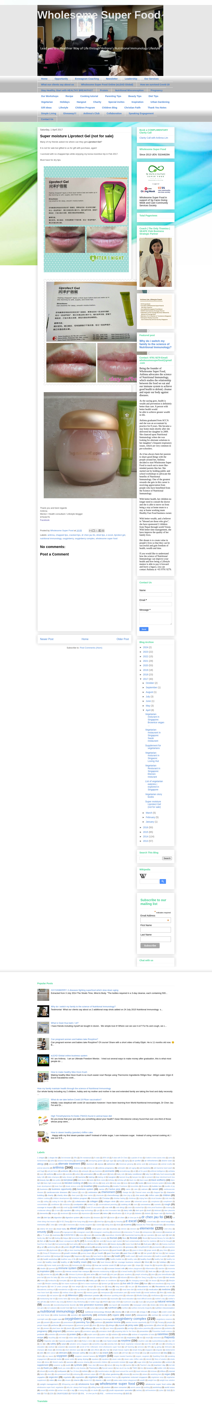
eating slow (109, 1225)
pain (39, 1322)
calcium (144, 1189)
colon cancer (124, 1201)
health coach (130, 1256)
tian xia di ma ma (122, 1368)
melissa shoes (68, 1292)
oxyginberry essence (164, 1319)
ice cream (170, 1265)
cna (38, 1201)
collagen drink (109, 1201)
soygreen (61, 1355)
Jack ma (152, 1271)
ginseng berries (102, 1247)
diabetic (148, 1213)
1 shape (40, 1158)
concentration (42, 1204)
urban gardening (112, 1374)
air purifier (136, 1160)
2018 (146, 674)
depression (85, 1213)
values (144, 1374)
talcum (109, 1365)
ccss (83, 1192)
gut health (99, 1253)
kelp (97, 1277)
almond (52, 1164)
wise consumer (120, 1387)
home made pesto (54, 1265)
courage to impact (45, 1207)
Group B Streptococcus (52, 1253)
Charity (97, 102)
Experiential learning (133, 1235)
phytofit (121, 1325)
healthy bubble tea (117, 1259)
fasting (57, 1238)
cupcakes (67, 1210)
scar (160, 1344)
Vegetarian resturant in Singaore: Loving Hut (152, 756)
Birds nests (101, 1180)
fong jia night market (114, 1241)
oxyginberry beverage (102, 1319)
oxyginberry (68, 538)
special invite (55, 1359)
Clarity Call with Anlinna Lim (153, 137)
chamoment (108, 1192)
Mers (162, 1292)
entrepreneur (148, 1232)
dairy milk (128, 1210)
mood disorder (101, 1299)
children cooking (43, 1198)
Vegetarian (47, 102)
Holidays (65, 102)
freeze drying (116, 1244)
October (150, 683)
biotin (91, 1180)
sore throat (135, 1353)
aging (127, 1161)
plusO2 (78, 1328)
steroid (148, 1359)
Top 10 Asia (74, 1371)
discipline (86, 1218)
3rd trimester (66, 1158)
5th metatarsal (85, 1158)
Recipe (69, 96)
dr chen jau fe (133, 1218)
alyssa (100, 1164)
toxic (93, 1371)
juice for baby (52, 1277)
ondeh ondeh (167, 1312)
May (148, 705)
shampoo (40, 1350)
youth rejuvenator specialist (120, 1390)
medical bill (141, 1289)
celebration (92, 1192)
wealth (142, 1380)
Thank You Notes (157, 107)
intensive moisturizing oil (102, 1271)
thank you (48, 1368)
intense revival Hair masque (77, 1271)
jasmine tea (47, 1274)
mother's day (160, 1299)
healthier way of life (68, 1259)
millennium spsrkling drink (113, 1295)
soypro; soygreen (142, 1356)
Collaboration (114, 113)
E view (51, 1225)
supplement (42, 1365)
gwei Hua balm (113, 1253)
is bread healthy (127, 1271)
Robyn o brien (87, 1341)
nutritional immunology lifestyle (98, 1312)
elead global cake (99, 1229)
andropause (153, 1164)
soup (145, 1353)
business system (85, 1189)
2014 (146, 836)
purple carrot (92, 1334)
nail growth (150, 1302)
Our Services (151, 78)
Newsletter (112, 78)
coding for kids (57, 1201)
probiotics (51, 1334)
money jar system (86, 1299)
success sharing (83, 1362)
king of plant (158, 1277)
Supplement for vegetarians (153, 747)
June (148, 701)
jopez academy (126, 1274)
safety (53, 1344)
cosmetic (157, 1204)
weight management (49, 1384)
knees (42, 1281)
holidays (163, 1262)
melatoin (56, 1292)
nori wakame (52, 1308)
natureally (46, 1305)
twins (42, 1374)
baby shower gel (68, 1177)
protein (72, 1334)
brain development (44, 1186)
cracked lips (74, 535)
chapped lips (62, 535)
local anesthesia (157, 1284)
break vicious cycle (73, 1186)
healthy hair (158, 1259)
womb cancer (136, 1387)
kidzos (132, 1277)
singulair (159, 1350)
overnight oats (42, 1319)
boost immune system (155, 1183)
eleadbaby (113, 1229)
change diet (127, 1192)
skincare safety (78, 1353)
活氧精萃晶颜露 (62, 1393)
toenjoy (172, 1368)
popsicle (120, 1328)
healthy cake (132, 1259)
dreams (91, 1221)
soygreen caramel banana (85, 1356)
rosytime (126, 1340)
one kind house (43, 1315)
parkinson (98, 1322)
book (133, 1183)
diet (38, 1217)
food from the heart (44, 1244)
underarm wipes (89, 1374)
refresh (83, 1338)
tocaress (150, 1368)
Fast (50, 1238)
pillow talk (160, 1325)
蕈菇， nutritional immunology (111, 1393)
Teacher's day (145, 1365)
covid (58, 1207)
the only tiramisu (79, 1368)
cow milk (108, 1207)
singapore (149, 1350)
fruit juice (148, 1244)
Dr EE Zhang (64, 1221)
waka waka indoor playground (125, 1380)
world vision (170, 1387)
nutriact (101, 1308)
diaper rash (158, 1213)
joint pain (113, 1274)
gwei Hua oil (128, 1253)
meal (110, 1289)
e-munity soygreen (85, 1225)
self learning (129, 1347)
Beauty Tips (134, 96)
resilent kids (119, 1338)
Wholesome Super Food (99, 15)
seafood (51, 1347)
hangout (67, 1256)
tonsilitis (51, 1371)
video (51, 1380)
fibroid (144, 1238)
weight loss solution (167, 1380)
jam (160, 1271)
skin (41, 1353)
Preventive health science (162, 1331)
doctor (112, 1218)
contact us (91, 1204)
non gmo (40, 1308)
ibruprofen (159, 1265)
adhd (52, 1161)
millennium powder (91, 1295)
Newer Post (46, 639)
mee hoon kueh (43, 1292)
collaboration (80, 1201)
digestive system (72, 1217)
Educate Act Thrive (143, 1225)
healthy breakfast (97, 1259)
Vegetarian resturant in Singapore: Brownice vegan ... (154, 720)
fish (173, 1238)
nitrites (161, 1305)
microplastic (41, 1295)
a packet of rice (136, 1158)
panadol (47, 1322)
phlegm (111, 1325)
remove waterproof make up (100, 1338)
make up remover (80, 1289)
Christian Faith (132, 107)
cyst (97, 1210)
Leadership (131, 78)
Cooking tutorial (89, 96)
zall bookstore (150, 1390)
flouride (52, 1241)
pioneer (46, 1328)
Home (44, 78)
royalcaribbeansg (158, 1341)
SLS (97, 1353)
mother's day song (57, 1302)
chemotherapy (113, 1195)
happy (87, 1256)
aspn (42, 1174)
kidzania (124, 1277)
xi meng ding (82, 1390)
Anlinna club (78, 1168)
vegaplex (41, 1377)
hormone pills (77, 1265)
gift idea (76, 1247)
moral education (127, 1299)
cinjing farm (143, 1198)
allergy (40, 1164)
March (149, 812)
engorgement (68, 1232)
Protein (104, 90)
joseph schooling (141, 1274)
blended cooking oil (73, 1183)
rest (141, 1338)
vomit (108, 1380)
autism (77, 1174)
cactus (102, 1189)
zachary (139, 1390)
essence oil (170, 1232)
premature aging (89, 1331)
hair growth (148, 1253)
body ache (105, 1183)
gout (127, 1250)
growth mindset (70, 1253)
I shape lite (148, 1265)
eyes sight (161, 1235)
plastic (69, 1328)
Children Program (85, 107)
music (140, 1302)
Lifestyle (63, 107)
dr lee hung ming (78, 1221)
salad (63, 1344)
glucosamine (157, 1247)
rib (78, 1341)
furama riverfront (168, 1244)
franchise (94, 1244)
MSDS (105, 1302)
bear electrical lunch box (165, 1177)
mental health (135, 1292)
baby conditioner (135, 1174)
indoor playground (135, 1268)
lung (110, 1286)
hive (154, 1262)
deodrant (75, 1213)
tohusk (42, 1371)
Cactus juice (114, 1189)
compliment (167, 1201)
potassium (158, 1328)
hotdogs (89, 1265)
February (151, 817)
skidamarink (170, 1350)
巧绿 (45, 1393)
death (149, 1210)
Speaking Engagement (141, 113)
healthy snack (80, 1262)
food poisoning (60, 1244)
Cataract (74, 1192)
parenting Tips (83, 1322)
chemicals (100, 1195)
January (150, 821)
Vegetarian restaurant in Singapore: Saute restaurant (153, 735)
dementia (44, 1213)
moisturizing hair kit (47, 1299)
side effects (95, 1350)
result (148, 1338)
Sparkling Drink (158, 1356)
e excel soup (164, 1221)
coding (46, 1201)
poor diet (99, 1328)
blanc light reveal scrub (52, 1183)
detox (105, 1213)
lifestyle (163, 1281)
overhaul (154, 1315)
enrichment (116, 1232)
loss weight (88, 1286)
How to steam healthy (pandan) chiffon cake (72, 1132)
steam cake (116, 1359)
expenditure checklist (113, 1235)
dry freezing (118, 1221)
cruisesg (169, 1207)
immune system (67, 1268)
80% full (106, 1158)
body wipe (117, 1183)
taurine (128, 1365)
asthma (50, 1174)
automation (88, 1174)
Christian (106, 1198)
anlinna (51, 535)
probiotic (41, 1334)
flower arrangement (66, 1241)
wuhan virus (62, 1390)
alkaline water (166, 1161)
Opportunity (61, 78)
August (150, 692)
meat (117, 1289)
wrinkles (51, 1390)
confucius (66, 1204)
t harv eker (92, 1365)
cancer (155, 1189)
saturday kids (112, 1344)
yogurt (103, 1390)
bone (126, 1183)
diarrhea (169, 1213)
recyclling (51, 1338)
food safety (73, 1244)
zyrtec (161, 1390)
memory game (92, 1292)
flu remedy (89, 1241)
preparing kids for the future (125, 1331)
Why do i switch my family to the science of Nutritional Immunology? (155, 344)
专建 (168, 1390)
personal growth (83, 1325)
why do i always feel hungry (77, 1387)
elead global (77, 1228)
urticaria (126, 1374)
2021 (146, 661)
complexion (155, 1201)
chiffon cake (154, 1195)
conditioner (55, 1204)
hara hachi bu (98, 1256)
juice (153, 1274)
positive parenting (144, 1328)
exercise (98, 1235)
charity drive (62, 1195)
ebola (118, 1225)
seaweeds (72, 1347)
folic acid (99, 1241)
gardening (51, 1247)
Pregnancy (157, 90)
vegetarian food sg (111, 1377)
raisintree (162, 1334)
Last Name (146, 934)
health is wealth (161, 1256)
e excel (109, 535)
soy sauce (49, 1356)
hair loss (159, 1253)
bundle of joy (170, 1186)
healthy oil (65, 1262)
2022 (146, 656)
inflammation (150, 1268)
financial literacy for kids (159, 1238)
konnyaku (63, 1281)
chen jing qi (127, 1195)
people (169, 1322)
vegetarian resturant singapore (134, 1377)
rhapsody (169, 1337)
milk (63, 1295)
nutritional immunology (50, 538)
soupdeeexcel (155, 1353)
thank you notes (64, 1368)
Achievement (42, 1161)
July (148, 696)
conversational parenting (108, 1204)
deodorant (64, 1213)
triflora (162, 1371)
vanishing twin (155, 1374)
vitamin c (99, 1380)
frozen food (129, 1244)
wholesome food (86, 1384)
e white (60, 1225)
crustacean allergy (44, 1210)
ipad (116, 1271)
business (44, 1189)
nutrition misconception (165, 1308)
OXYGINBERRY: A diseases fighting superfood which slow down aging (84, 990)
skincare (63, 1352)
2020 (146, 665)
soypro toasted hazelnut (123, 1356)
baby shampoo (53, 1177)
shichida (59, 1350)
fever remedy (101, 1238)
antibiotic (64, 1171)
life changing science (137, 1281)
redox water (73, 1338)
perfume (54, 1325)
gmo (62, 1250)
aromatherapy (125, 1171)
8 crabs (97, 1158)
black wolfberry (158, 1180)
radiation (114, 1334)
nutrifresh (112, 1308)
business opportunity (62, 1189)
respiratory (131, 1337)
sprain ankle (69, 1359)
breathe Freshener (120, 1186)
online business (60, 1315)
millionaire (130, 1295)
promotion (62, 1334)
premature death (105, 1331)
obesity (118, 1312)
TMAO (134, 1368)
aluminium (90, 1164)
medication (153, 1289)
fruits (157, 1244)
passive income (113, 1322)
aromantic (109, 1171)
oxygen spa (56, 1319)
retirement (157, 1338)
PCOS (152, 1322)
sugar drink (141, 1362)
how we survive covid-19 (105, 1265)
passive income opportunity (136, 1322)
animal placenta (43, 1168)
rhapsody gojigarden (66, 1341)
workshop (157, 1387)
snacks (116, 1353)
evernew (56, 1235)
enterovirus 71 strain (132, 1232)
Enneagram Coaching (87, 78)
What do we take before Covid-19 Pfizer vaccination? (76, 1099)
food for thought (166, 1241)
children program (80, 1198)
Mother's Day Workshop (76, 1302)
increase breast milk (116, 1268)
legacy (122, 1280)
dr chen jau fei (88, 535)
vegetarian (93, 1377)
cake (136, 1189)
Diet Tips (153, 96)
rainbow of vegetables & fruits (143, 1334)
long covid (171, 1284)
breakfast (88, 1186)
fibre (124, 1238)
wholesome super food (106, 538)
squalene (105, 1359)
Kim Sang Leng (144, 1277)
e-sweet (98, 1225)
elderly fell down (46, 1229)
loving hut (100, 1286)
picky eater (133, 1325)
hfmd (147, 1262)
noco (169, 1305)
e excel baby (151, 1221)
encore (57, 1232)
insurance (58, 1271)
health (117, 1256)
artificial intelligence (157, 1171)
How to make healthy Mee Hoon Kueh (69, 1072)
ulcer (49, 1374)
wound (42, 1390)
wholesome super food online (159, 1384)
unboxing (76, 1374)
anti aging (132, 1168)
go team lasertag (73, 1250)
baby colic (121, 1174)
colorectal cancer (141, 1201)
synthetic (78, 1365)
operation (74, 1315)
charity (50, 1195)
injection (161, 1268)
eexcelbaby (170, 1225)
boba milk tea (93, 1183)
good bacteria (104, 1250)
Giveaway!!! (69, 113)
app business (97, 1171)
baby (112, 1174)
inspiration (45, 1271)
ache (170, 1158)
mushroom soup (129, 1302)
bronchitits (134, 1186)
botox (169, 1183)
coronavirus (145, 1204)
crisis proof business (155, 1207)
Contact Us (47, 119)
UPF (100, 1374)
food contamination (132, 1241)
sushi (68, 1365)
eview (81, 1235)
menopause (105, 1292)
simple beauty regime (121, 1350)
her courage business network (127, 1262)
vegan (167, 1374)
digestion (58, 1217)
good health (117, 1250)
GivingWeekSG (143, 1247)
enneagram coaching (101, 1232)
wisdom (107, 1387)
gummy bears (86, 1253)
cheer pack (75, 1195)
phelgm (102, 1325)
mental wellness (150, 1292)
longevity (43, 1286)
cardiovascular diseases (57, 1192)
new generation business (91, 1305)
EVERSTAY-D (70, 1235)
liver (146, 1283)
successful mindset (118, 1362)
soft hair (125, 1353)
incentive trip (99, 1268)
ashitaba (171, 1171)
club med (168, 1198)
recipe (40, 1337)
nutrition (125, 1308)
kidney (114, 1277)
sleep (91, 1353)
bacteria (81, 1177)
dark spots (140, 1210)
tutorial (172, 1371)
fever (88, 1238)
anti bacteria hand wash (163, 1168)
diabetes (138, 1213)
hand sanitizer (45, 1256)
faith (170, 1235)
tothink (85, 1371)
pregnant (57, 1331)
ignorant (52, 1268)
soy (165, 1352)
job (63, 1274)
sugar (131, 1362)
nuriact (92, 1308)
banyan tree (136, 1177)
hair (139, 1253)
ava (97, 1174)
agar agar (109, 1161)
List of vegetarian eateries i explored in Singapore (154, 785)
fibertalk (113, 1238)
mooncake (114, 1299)
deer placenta (169, 1210)
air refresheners (151, 1160)
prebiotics (168, 1328)
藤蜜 (127, 1393)
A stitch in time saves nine (155, 1158)
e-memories (70, 1225)
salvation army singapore (79, 1344)
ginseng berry (117, 1247)
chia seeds (140, 1195)
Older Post (123, 639)
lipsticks (117, 1284)
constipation (78, 1204)
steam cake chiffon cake (133, 1359)
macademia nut (64, 1289)
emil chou (168, 1229)
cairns (128, 1189)
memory (80, 1292)
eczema (127, 1224)
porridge (131, 1328)
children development (61, 1198)
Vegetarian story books (153, 795)
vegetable (67, 1377)
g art (42, 1247)
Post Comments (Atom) (91, 647)
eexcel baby (158, 1225)
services (141, 1347)
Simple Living (48, 113)
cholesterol (95, 1198)
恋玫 (51, 1393)
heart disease (105, 1262)
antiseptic (85, 1171)
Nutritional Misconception (129, 90)
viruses (68, 1380)
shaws (50, 1350)
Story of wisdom (161, 1359)
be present (149, 1177)
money (73, 1299)
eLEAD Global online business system (69, 1055)
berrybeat (68, 1180)
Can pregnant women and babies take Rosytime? (74, 1039)
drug (108, 1221)
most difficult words (144, 1299)
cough (167, 1204)
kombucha (52, 1281)
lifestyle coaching (51, 1284)
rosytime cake (143, 1341)
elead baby (61, 1229)
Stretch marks (58, 1362)
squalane (95, 1359)
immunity (87, 1268)
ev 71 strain (44, 1235)
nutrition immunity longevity (141, 1308)
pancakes (56, 1322)
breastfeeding (103, 1186)
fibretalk (133, 1238)
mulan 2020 (115, 1302)
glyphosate (53, 1250)
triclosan (154, 1371)
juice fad (40, 1277)
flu (78, 1241)
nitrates (153, 1305)
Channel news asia (142, 1192)
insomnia (171, 1268)
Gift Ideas (46, 107)
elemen (124, 1229)
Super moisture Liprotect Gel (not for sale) (153, 804)
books (140, 1183)
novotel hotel (65, 1308)
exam (89, 1235)
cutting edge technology (84, 1210)
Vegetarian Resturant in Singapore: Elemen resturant (152, 771)
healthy (82, 1259)
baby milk (41, 1177)
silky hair (106, 1350)
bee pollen (57, 1180)
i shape (137, 1265)
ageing (119, 1161)
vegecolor (53, 1377)
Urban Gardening (160, 102)
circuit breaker (156, 1198)
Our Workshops (49, 96)
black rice (133, 1180)
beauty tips (44, 1180)
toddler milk (161, 1368)
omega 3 (143, 1312)
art (134, 1171)
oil (125, 1312)
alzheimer (111, 1164)
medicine (166, 1289)
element (133, 1229)
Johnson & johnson (76, 1274)
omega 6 (154, 1312)
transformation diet (105, 1371)
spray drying (83, 1359)
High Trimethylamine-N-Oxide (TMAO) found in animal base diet (81, 1116)
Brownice (145, 1186)
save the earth (150, 1344)
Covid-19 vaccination (94, 1207)
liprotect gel (119, 535)
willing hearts (96, 1387)
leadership (81, 1280)
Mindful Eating (142, 1295)
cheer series (88, 1195)
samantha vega (98, 1344)
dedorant (157, 1210)
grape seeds (151, 1250)
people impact (42, 1325)
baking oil (101, 1177)
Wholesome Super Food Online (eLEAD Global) (107, 84)
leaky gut (93, 1280)
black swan (144, 1180)
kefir (90, 1277)
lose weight (76, 1286)
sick (85, 1350)
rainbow (124, 1334)
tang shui (119, 1365)
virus (59, 1380)
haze (109, 1256)
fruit (138, 1244)
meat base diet (128, 1289)
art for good (142, 1171)
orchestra (102, 1315)
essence (159, 1232)
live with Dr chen (131, 1283)
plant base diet (58, 1328)
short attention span (72, 1350)
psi (82, 1334)
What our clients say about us (57, 84)
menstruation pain (120, 1292)
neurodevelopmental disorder (64, 1305)
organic (115, 1315)
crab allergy (120, 1207)
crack (130, 1207)
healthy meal (51, 1262)
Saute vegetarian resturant (131, 1344)
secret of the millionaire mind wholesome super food (100, 1347)
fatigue (65, 1238)
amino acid (141, 1164)
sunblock (168, 1362)
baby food (149, 1174)
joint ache (90, 1274)
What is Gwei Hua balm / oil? (65, 1023)
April (148, 710)
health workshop (50, 1259)
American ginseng (126, 1164)
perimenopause (68, 1325)
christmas (132, 1198)
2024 (146, 647)
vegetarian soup (157, 1377)
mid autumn (54, 1295)
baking (91, 1177)
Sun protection (155, 1362)
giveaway (130, 1247)
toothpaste (61, 1371)
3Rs (75, 1158)
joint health (103, 1274)
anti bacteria (144, 1168)
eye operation (149, 1235)
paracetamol (68, 1322)
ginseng (88, 1247)
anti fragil (40, 1171)
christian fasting (119, 1198)
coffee (69, 1201)
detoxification (116, 1213)
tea (135, 1365)
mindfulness (155, 1295)
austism (59, 1174)
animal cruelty (166, 1164)
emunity (41, 1231)
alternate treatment (69, 1163)
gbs (59, 1247)
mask (102, 1289)
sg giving (157, 1347)
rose (98, 1341)
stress (47, 1362)
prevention (144, 1331)
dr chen (121, 1217)
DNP (105, 1218)
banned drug (124, 1177)
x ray (72, 1390)
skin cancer (51, 1353)
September (152, 687)
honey (66, 1265)
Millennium (73, 1295)
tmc (141, 1368)
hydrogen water (126, 1265)
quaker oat (104, 1334)
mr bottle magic (94, 1302)
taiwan (101, 1365)
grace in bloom (138, 1250)
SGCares (168, 1347)
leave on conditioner (108, 1281)
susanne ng (58, 1365)
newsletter (125, 1305)
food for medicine (150, 1241)
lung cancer (120, 1286)
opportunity (86, 1315)
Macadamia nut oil (163, 1286)
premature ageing (73, 1331)
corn (135, 1204)
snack (105, 1352)
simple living (137, 1350)
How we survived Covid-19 (155, 84)
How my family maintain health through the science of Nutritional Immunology (74, 1088)
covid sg (66, 1207)
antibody (75, 1171)
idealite (43, 1268)
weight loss (152, 1380)
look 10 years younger (59, 1286)
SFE (149, 1347)
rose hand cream (110, 1341)
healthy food (145, 1259)
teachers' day (159, 1365)
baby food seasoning (164, 1174)
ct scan (57, 1210)
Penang (161, 1322)
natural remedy (166, 1301)
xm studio (94, 1390)
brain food (59, 1186)
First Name (146, 925)
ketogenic (105, 1277)
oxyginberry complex (85, 538)
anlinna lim (91, 1168)
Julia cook (64, 1277)
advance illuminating (65, 1161)
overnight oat (167, 1315)
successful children (100, 1362)
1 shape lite (53, 1158)
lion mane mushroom (69, 1284)
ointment (133, 1312)
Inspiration (137, 102)
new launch (113, 1305)
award (104, 1174)
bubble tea (156, 1186)
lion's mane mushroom (89, 1284)
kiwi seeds (170, 1277)
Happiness (78, 1256)
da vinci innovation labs (112, 1210)
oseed (128, 1315)
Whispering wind (68, 1384)
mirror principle (169, 1295)
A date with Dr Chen (120, 1158)
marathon (93, 1289)
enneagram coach (83, 1232)
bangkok (112, 1177)
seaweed (61, 1347)
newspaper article (140, 1305)
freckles (104, 1244)
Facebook (45, 520)
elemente (147, 1228)
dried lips (100, 535)
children (166, 1195)
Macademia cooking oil (46, 1289)
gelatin (66, 1247)
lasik (72, 1281)
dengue (54, 1213)
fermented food (77, 1238)
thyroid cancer (107, 1368)
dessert (96, 1213)
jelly (57, 1274)
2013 (146, 841)
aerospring (80, 1160)
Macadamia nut (144, 1286)
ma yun (131, 1286)
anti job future (52, 1171)
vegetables (80, 1377)
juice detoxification (165, 1274)
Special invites (116, 102)
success (69, 1362)
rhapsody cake (49, 1341)
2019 (146, 670)
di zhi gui (128, 1213)
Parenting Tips (113, 96)
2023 (146, 651)
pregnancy (42, 1331)
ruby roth (171, 1341)
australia (69, 1174)
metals (169, 1292)
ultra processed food (62, 1374)
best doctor (82, 1180)
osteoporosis (141, 1315)
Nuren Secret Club (80, 1308)
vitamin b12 (87, 1380)
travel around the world (124, 1371)
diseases (96, 1218)
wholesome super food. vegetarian (50, 1387)
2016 (146, 827)
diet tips (47, 1217)
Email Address (154, 915)
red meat (62, 1338)
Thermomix (94, 1368)
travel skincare (141, 1371)
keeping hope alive (78, 1277)
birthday (111, 1180)
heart (94, 1262)
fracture (84, 1244)
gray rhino (163, 1250)
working (147, 1387)
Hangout (81, 102)
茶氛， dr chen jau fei (89, 1393)
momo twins (62, 1299)
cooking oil (125, 1204)
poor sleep (110, 1328)
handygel (57, 1256)
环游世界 (74, 1393)
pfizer (94, 1325)
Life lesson (152, 1281)
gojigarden (88, 1250)
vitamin (77, 1380)
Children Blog (109, 107)
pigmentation (149, 1325)
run (41, 1344)
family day (41, 1238)
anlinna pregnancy (106, 1168)
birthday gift (121, 1180)
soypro (102, 1355)
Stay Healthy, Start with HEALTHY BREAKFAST (67, 90)
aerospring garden (96, 1161)
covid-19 (77, 1207)
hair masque (170, 1253)
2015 (146, 832)
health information (145, 1256)
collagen (94, 1201)
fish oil (43, 1241)
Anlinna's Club (91, 113)
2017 (146, 679)
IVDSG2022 (140, 1271)
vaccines (135, 1374)
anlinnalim (121, 1168)
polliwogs (88, 1328)
